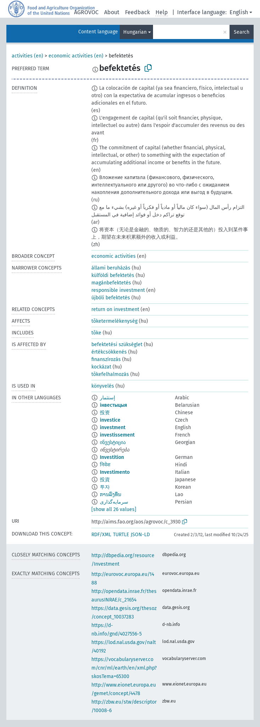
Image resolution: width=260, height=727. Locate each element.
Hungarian (135, 32)
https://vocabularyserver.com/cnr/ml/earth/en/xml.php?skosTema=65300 (124, 667)
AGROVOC (86, 12)
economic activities (113, 256)
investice (110, 420)
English (239, 12)
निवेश (105, 465)
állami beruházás (110, 268)
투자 (105, 487)
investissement (117, 435)
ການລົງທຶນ (110, 495)
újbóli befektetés (110, 298)
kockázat (101, 367)
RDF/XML (101, 535)
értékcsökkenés (109, 352)
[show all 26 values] (113, 509)
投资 (105, 413)
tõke (96, 333)
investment (112, 427)
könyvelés (102, 386)
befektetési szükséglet (116, 345)
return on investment (115, 309)
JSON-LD (140, 535)
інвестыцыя (113, 405)
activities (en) (27, 56)
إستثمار (107, 398)
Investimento (115, 472)
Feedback (137, 12)
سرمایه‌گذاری (114, 502)
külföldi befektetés (112, 275)
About (111, 12)
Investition (112, 457)
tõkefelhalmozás (110, 374)
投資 (105, 480)
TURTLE (121, 535)
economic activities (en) (76, 56)
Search (241, 32)
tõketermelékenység (114, 321)
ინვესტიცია (113, 442)
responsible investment (118, 290)
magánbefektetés (111, 283)
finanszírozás (106, 359)
